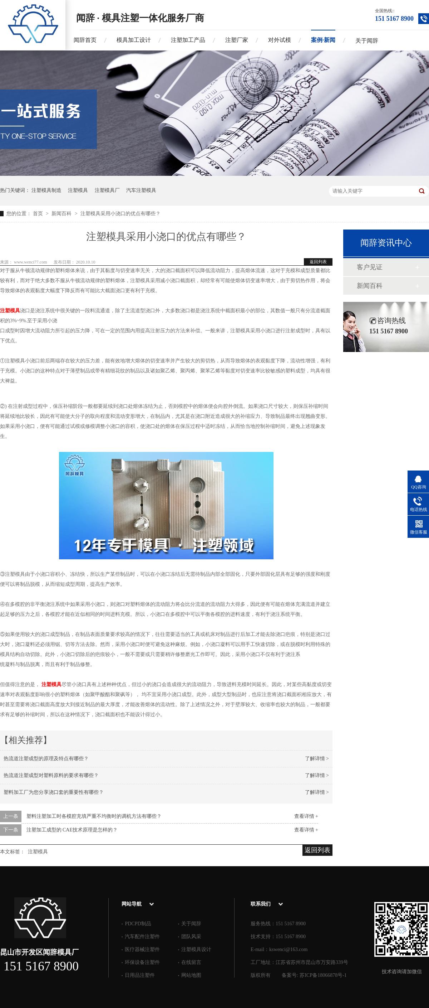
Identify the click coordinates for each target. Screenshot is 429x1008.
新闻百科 (62, 213)
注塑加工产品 (188, 40)
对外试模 (279, 40)
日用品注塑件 (140, 975)
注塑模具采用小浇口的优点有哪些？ (120, 213)
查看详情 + (306, 816)
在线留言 (191, 962)
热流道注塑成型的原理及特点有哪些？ (46, 758)
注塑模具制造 (46, 190)
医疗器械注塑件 (142, 949)
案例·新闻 (323, 40)
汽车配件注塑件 (142, 936)
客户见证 (370, 267)
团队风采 (191, 936)
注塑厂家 (236, 40)
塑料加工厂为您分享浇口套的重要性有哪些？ (54, 792)
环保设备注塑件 (142, 962)
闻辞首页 (85, 40)
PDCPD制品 (138, 923)
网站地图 (191, 975)
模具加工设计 (134, 40)
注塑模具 (78, 190)
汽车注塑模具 (141, 190)
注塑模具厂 (107, 190)
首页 (38, 213)
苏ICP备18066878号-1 (323, 975)
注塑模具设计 (196, 949)
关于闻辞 (366, 41)
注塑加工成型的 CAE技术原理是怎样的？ (72, 830)
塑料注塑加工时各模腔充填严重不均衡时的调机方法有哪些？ (94, 816)
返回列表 (318, 261)
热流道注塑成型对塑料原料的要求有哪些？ (51, 775)
